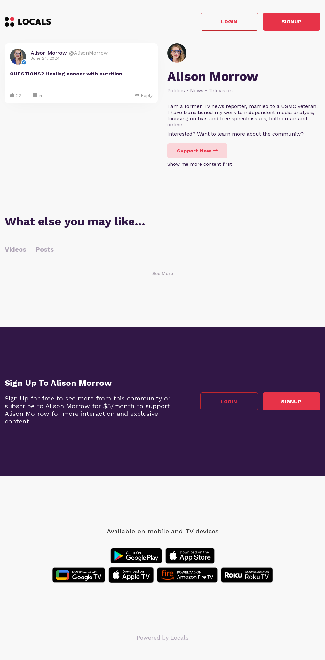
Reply (144, 95)
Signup (291, 22)
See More (162, 273)
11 (37, 96)
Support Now (197, 151)
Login (229, 22)
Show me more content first (199, 164)
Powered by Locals (163, 637)
